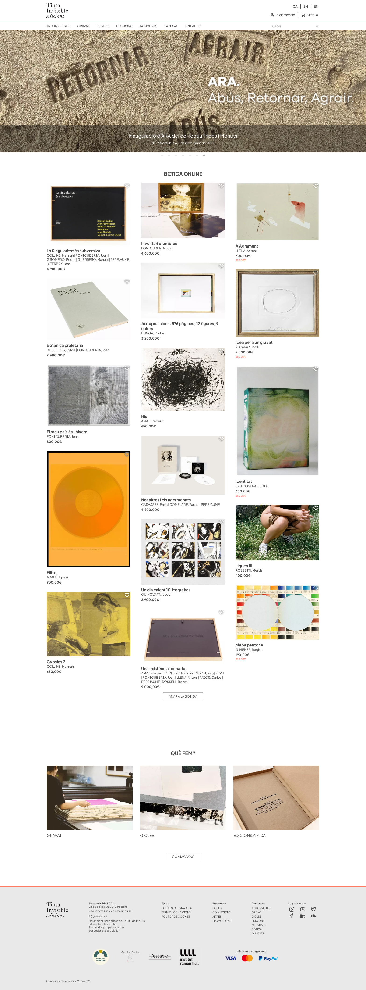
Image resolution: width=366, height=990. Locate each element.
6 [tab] (197, 155)
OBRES (217, 908)
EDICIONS (124, 26)
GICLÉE (103, 26)
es (316, 6)
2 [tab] (169, 155)
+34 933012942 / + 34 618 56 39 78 (110, 911)
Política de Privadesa (177, 908)
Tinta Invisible (59, 903)
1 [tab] (162, 155)
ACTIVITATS (148, 26)
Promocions (221, 920)
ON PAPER (193, 26)
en (305, 6)
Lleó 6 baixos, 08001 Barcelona (108, 906)
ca (295, 6)
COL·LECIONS (221, 912)
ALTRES (217, 916)
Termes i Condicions (176, 912)
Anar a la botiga (183, 696)
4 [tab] (183, 155)
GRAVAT (83, 26)
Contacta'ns (183, 856)
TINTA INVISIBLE (57, 26)
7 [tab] (204, 155)
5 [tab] (190, 155)
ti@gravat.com (98, 916)
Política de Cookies (176, 916)
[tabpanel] (183, 91)
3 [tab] (176, 155)
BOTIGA (171, 26)
